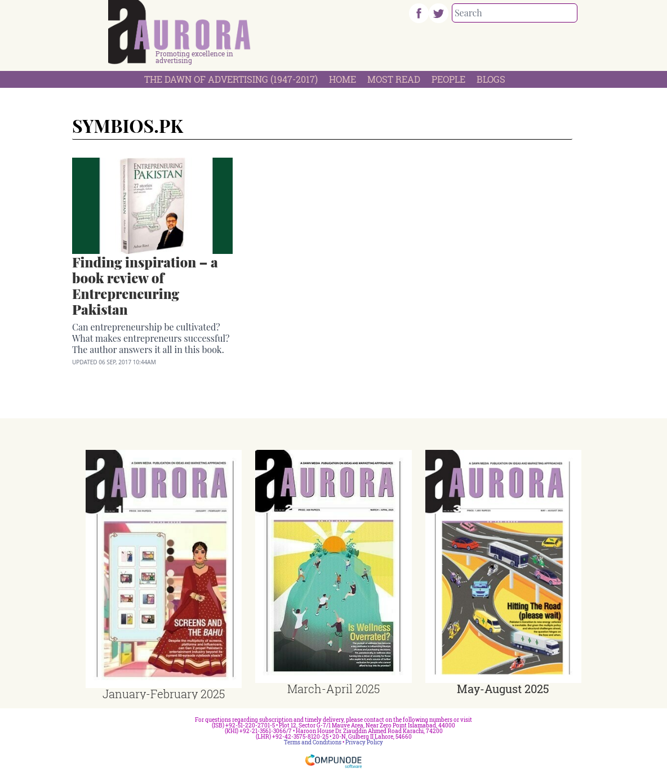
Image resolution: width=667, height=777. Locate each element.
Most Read (393, 79)
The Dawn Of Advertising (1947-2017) (231, 79)
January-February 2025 (164, 693)
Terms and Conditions (312, 742)
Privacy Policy (364, 742)
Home (342, 79)
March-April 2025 (333, 688)
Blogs (491, 79)
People (448, 79)
